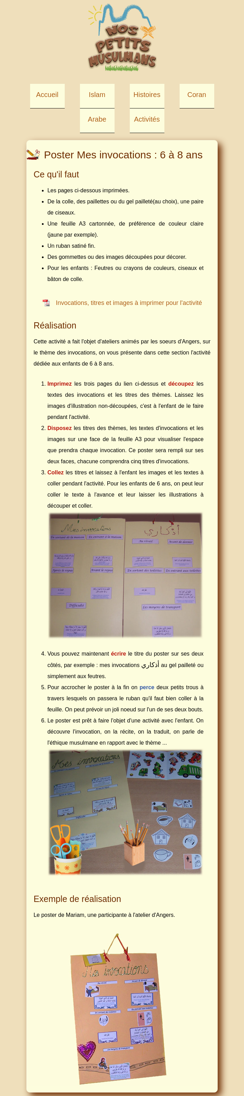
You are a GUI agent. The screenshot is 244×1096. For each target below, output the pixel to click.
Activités (147, 119)
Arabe (97, 119)
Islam (97, 94)
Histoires (147, 94)
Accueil (47, 94)
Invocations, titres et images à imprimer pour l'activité (129, 302)
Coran (196, 94)
